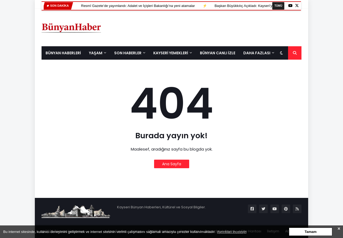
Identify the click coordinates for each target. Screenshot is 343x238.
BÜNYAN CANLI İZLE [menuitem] (217, 53)
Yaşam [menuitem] (95, 53)
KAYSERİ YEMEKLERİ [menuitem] (170, 53)
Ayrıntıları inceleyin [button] (232, 232)
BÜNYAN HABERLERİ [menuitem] (63, 53)
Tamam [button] (311, 232)
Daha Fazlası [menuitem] (256, 53)
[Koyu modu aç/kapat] (281, 53)
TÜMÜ (278, 5)
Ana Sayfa (171, 164)
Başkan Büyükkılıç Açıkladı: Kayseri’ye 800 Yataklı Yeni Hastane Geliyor (243, 6)
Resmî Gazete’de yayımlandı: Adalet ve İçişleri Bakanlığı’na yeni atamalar (112, 6)
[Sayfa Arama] (294, 53)
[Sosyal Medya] (252, 209)
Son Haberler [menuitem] (127, 53)
